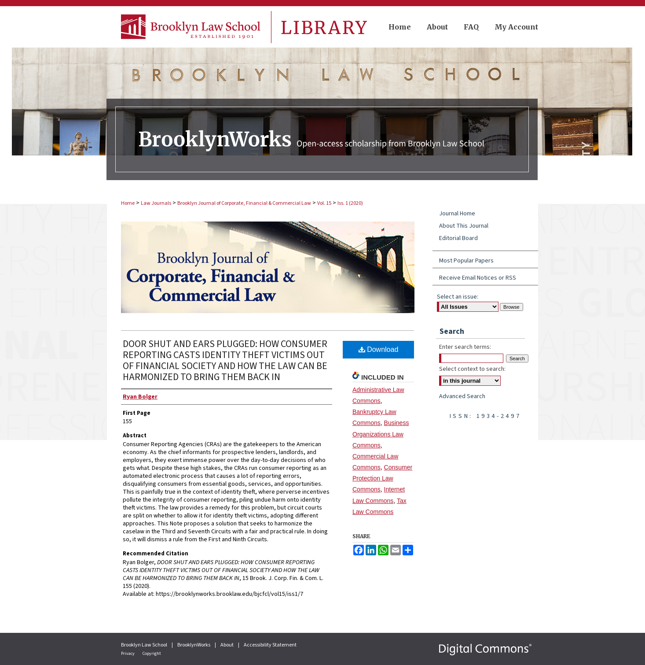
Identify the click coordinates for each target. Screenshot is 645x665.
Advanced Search (462, 396)
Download (379, 349)
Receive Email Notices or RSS (477, 277)
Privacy (128, 653)
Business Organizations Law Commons (380, 433)
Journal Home (457, 213)
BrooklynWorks (194, 645)
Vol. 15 (324, 203)
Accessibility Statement (270, 645)
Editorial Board (458, 238)
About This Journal (463, 226)
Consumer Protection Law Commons (382, 478)
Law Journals (156, 203)
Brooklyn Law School (144, 645)
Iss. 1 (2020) (350, 203)
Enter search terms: (465, 347)
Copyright (152, 653)
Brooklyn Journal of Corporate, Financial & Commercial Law (244, 203)
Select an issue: (457, 296)
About (227, 645)
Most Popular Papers (466, 260)
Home (128, 203)
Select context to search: (472, 369)
